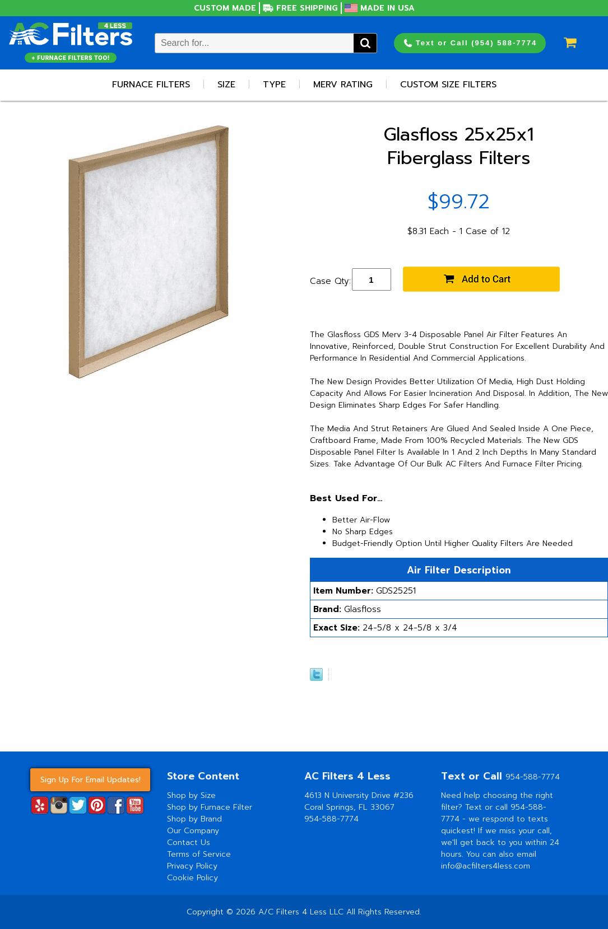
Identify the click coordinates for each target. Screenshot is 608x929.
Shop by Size (191, 795)
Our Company (193, 831)
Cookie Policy (192, 878)
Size (226, 84)
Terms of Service (199, 854)
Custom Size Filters (448, 84)
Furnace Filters (151, 84)
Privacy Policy (192, 866)
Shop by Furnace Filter (209, 807)
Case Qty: (330, 281)
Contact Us (188, 842)
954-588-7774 (331, 819)
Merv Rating (343, 84)
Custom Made (225, 8)
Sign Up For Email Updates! (90, 780)
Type (274, 84)
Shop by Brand (194, 819)
